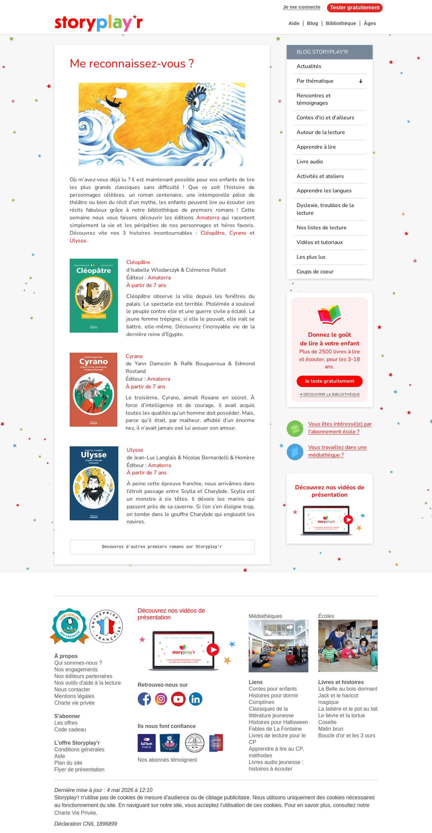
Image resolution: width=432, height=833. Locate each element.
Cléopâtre (213, 233)
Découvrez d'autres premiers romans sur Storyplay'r (162, 547)
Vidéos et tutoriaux (320, 242)
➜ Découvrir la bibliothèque (329, 394)
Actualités (309, 66)
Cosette (327, 722)
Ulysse (78, 240)
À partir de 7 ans (146, 285)
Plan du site (68, 763)
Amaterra (207, 217)
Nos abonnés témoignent (167, 760)
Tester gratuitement (355, 7)
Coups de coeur (315, 271)
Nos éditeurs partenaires (83, 676)
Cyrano (237, 233)
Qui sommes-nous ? (78, 663)
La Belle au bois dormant (347, 689)
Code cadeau (70, 729)
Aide (293, 23)
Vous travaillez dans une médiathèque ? (337, 451)
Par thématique (315, 81)
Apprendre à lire (316, 147)
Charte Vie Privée (75, 813)
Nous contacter (72, 689)
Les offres (66, 723)
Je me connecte (302, 7)
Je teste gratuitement (329, 381)
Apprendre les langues (324, 190)
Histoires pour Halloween (278, 722)
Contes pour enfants (273, 689)
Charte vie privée (74, 703)
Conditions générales (79, 749)
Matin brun (331, 729)
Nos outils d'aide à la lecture (87, 683)
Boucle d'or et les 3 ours (346, 735)
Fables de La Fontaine (275, 729)
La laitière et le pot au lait (348, 709)
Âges (370, 23)
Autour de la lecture (321, 132)
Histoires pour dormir (273, 695)
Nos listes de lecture (322, 227)
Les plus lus (311, 257)
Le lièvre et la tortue (341, 715)
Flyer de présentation (79, 769)
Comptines (261, 702)
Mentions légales (74, 696)
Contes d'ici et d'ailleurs (325, 117)
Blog (312, 23)
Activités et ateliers (320, 176)
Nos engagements (76, 669)
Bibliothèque (341, 23)
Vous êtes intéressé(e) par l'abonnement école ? (340, 427)
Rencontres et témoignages (314, 99)
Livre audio (310, 161)
